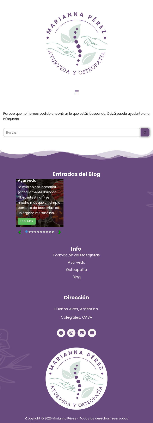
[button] (76, 92)
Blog (77, 276)
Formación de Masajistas (76, 255)
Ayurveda (76, 262)
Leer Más (26, 221)
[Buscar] (72, 132)
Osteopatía (76, 269)
